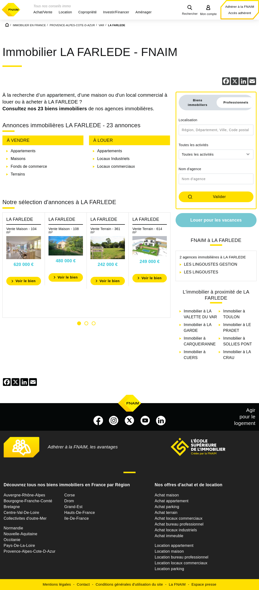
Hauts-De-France (79, 512)
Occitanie (12, 540)
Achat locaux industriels (176, 530)
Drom (69, 501)
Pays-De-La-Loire (19, 545)
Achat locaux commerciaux (178, 518)
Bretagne (12, 507)
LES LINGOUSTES (201, 272)
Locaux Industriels (113, 159)
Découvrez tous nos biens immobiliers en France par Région (67, 484)
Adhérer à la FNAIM (239, 6)
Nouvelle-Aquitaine (20, 534)
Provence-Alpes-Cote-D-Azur (30, 551)
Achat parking (167, 507)
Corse (69, 495)
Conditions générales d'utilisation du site (129, 584)
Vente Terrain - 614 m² (147, 230)
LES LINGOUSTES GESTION (210, 264)
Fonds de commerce (29, 166)
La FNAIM (177, 584)
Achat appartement (171, 501)
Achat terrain (166, 512)
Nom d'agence (190, 169)
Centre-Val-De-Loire (21, 512)
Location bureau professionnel (182, 557)
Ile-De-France (76, 518)
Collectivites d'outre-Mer (25, 518)
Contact (83, 584)
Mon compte (208, 14)
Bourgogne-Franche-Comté (28, 501)
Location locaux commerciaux (181, 563)
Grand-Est (73, 507)
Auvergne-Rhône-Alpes (24, 495)
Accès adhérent (239, 13)
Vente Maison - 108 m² (64, 230)
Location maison (169, 551)
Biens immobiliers (198, 102)
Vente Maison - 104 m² (21, 230)
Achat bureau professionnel (179, 524)
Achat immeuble (169, 536)
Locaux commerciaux (116, 166)
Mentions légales (57, 584)
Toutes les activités (194, 145)
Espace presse (204, 584)
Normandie (13, 528)
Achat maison (167, 495)
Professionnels (235, 102)
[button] (43, 12)
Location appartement (174, 545)
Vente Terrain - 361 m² (105, 230)
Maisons (18, 159)
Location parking (169, 569)
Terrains (18, 174)
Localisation (188, 120)
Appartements (23, 151)
